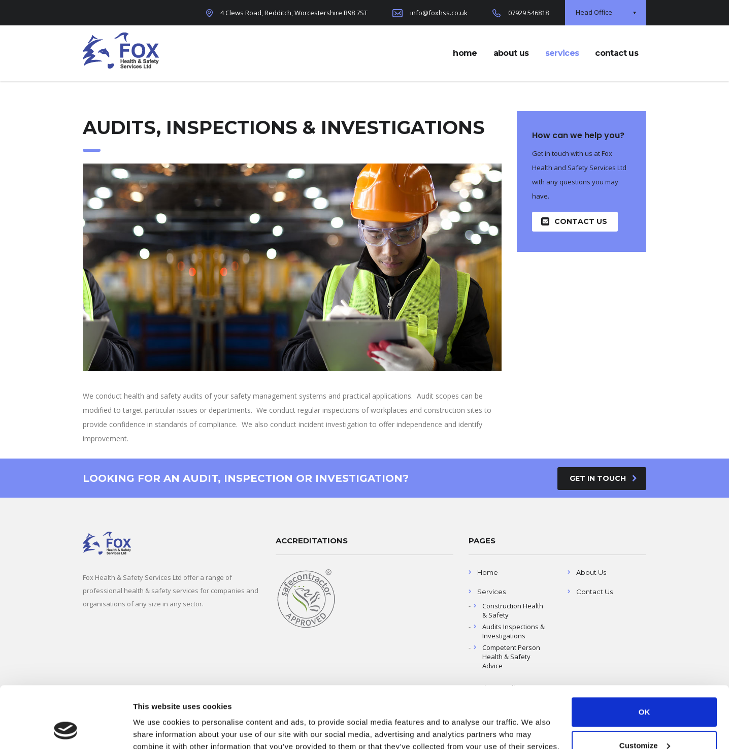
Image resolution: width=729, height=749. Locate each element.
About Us (591, 572)
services (562, 53)
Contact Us (574, 221)
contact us (616, 53)
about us (511, 53)
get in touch (603, 478)
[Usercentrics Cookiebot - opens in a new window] (65, 729)
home (465, 53)
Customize (644, 687)
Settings (148, 729)
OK (644, 654)
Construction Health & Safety (512, 610)
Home (487, 572)
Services (491, 592)
